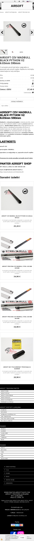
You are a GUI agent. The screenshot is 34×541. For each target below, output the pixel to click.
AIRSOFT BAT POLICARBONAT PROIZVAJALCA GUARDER (17, 368)
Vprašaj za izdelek (5, 80)
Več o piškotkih (29, 537)
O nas (7, 470)
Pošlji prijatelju (4, 83)
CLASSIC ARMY (4, 433)
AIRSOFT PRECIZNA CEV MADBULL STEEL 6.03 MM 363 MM (17, 317)
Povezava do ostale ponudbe (9, 158)
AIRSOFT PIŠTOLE (5, 393)
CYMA (2, 452)
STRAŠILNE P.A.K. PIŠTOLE (7, 402)
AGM (2, 456)
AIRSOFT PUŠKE (4, 391)
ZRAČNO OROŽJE (10, 480)
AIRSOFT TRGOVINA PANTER (9, 388)
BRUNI (2, 439)
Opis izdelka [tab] (4, 105)
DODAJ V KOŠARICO (17, 101)
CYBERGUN (3, 437)
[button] (32, 32)
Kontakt (8, 473)
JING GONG (3, 450)
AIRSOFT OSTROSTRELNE (7, 395)
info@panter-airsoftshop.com (8, 414)
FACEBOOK (4, 410)
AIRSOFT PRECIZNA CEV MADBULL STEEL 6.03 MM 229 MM (17, 267)
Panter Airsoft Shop (11, 466)
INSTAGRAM (4, 412)
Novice (7, 476)
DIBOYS (3, 447)
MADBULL (3, 429)
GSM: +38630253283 (6, 416)
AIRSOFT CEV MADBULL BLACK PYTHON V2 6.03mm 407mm (17, 216)
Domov (2, 12)
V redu (22, 537)
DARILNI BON (9, 483)
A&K (2, 454)
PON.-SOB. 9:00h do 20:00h (7, 418)
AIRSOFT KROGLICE (5, 397)
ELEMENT (3, 435)
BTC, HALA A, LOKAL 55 (6, 421)
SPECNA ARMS (4, 458)
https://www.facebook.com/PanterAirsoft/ (12, 172)
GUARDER (3, 431)
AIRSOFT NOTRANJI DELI (11, 12)
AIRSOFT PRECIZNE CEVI (24, 12)
